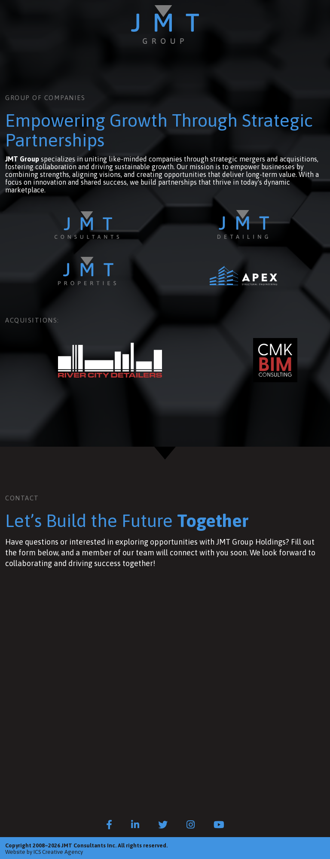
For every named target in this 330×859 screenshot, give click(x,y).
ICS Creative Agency (58, 852)
